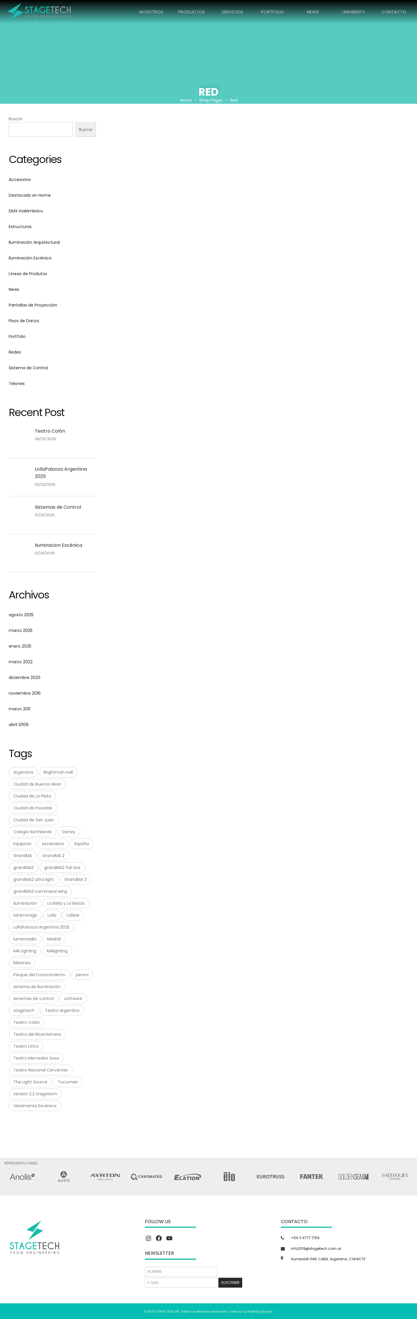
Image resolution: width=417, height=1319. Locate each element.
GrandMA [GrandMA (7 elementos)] (22, 856)
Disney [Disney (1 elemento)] (69, 832)
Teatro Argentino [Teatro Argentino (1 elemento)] (62, 1010)
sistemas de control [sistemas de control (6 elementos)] (33, 998)
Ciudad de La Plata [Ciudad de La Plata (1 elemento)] (32, 796)
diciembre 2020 (24, 677)
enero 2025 (20, 646)
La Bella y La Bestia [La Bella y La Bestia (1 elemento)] (66, 903)
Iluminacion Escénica (58, 545)
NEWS (313, 12)
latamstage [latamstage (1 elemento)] (25, 915)
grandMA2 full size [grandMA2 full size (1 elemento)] (62, 867)
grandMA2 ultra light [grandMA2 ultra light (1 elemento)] (33, 879)
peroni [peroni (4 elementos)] (82, 975)
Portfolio (17, 336)
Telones (17, 383)
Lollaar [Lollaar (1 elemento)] (73, 915)
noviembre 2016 (25, 693)
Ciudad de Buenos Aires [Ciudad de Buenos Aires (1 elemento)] (37, 784)
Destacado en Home (30, 195)
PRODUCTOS (191, 12)
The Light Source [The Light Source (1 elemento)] (30, 1082)
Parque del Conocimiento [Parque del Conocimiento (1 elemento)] (39, 975)
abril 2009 (18, 724)
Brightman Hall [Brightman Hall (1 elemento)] (58, 772)
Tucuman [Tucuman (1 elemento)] (68, 1082)
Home (186, 100)
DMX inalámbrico (26, 211)
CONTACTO (393, 12)
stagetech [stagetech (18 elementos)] (24, 1010)
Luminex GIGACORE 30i (139, 257)
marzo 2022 (21, 662)
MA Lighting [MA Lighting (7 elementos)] (24, 951)
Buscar (15, 119)
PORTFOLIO (272, 12)
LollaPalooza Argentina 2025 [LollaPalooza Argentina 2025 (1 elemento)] (41, 927)
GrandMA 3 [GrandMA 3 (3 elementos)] (75, 879)
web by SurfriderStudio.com (252, 1311)
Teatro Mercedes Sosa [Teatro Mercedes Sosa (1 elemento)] (36, 1058)
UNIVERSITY (353, 12)
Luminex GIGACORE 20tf (373, 185)
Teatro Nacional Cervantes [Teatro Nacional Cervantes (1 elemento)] (40, 1070)
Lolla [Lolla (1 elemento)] (52, 915)
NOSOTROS (151, 12)
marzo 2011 (19, 709)
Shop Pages (211, 100)
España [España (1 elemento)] (81, 844)
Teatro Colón (50, 431)
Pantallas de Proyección (33, 305)
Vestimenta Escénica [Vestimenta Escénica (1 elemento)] (34, 1106)
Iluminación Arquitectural (34, 242)
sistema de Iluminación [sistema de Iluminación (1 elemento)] (37, 987)
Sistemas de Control (58, 507)
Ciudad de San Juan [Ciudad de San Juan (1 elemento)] (33, 820)
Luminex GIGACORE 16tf (295, 185)
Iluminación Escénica (30, 258)
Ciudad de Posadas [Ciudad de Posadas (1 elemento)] (32, 808)
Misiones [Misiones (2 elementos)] (21, 963)
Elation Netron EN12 (139, 185)
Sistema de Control (28, 368)
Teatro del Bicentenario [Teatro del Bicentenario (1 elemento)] (37, 1034)
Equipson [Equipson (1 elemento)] (22, 844)
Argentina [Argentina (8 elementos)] (23, 772)
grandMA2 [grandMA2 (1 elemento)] (23, 867)
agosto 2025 (21, 615)
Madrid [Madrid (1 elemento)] (54, 939)
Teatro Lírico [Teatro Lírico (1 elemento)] (26, 1046)
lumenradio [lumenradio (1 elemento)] (25, 939)
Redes (15, 352)
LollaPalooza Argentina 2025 (61, 473)
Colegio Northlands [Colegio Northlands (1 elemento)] (32, 832)
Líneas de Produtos (28, 274)
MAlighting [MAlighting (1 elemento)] (57, 951)
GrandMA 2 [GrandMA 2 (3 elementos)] (53, 856)
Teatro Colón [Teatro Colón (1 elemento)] (26, 1022)
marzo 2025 (21, 630)
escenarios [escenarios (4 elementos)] (53, 844)
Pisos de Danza (24, 321)
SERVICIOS (232, 12)
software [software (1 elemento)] (73, 998)
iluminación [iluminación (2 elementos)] (25, 903)
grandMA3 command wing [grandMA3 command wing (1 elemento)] (40, 891)
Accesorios (20, 179)
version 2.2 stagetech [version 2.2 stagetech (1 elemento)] (35, 1094)
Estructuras (20, 227)
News (14, 289)
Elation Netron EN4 (217, 185)
